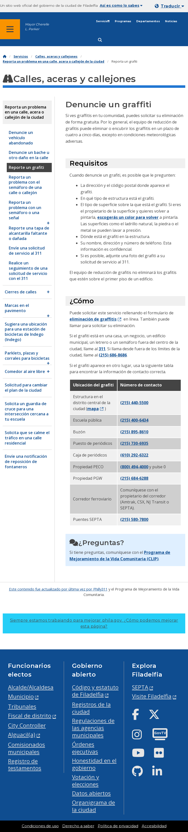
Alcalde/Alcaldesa (31, 687)
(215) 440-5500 (134, 402)
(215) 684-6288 (134, 478)
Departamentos (148, 21)
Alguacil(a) (21, 734)
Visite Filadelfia (152, 696)
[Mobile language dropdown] (170, 6)
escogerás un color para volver (127, 217)
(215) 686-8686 (113, 355)
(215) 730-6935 (134, 443)
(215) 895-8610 (134, 432)
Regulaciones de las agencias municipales (93, 728)
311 (102, 349)
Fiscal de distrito (29, 715)
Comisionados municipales (26, 748)
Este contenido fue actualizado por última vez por (51, 589)
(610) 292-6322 (134, 455)
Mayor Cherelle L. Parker (37, 26)
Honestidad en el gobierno (94, 764)
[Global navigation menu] (10, 29)
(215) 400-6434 (134, 420)
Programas (123, 21)
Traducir (172, 6)
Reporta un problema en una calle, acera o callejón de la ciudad (53, 61)
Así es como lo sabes (121, 5)
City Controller (27, 725)
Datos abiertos (91, 793)
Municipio (21, 696)
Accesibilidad (154, 826)
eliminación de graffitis (93, 319)
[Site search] (100, 40)
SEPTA (140, 687)
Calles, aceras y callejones (56, 56)
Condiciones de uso (40, 826)
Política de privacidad (118, 826)
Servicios (103, 21)
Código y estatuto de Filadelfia (95, 690)
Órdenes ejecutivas (85, 747)
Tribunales (22, 706)
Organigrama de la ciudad (93, 806)
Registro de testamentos (24, 764)
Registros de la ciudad (91, 708)
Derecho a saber (78, 826)
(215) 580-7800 (134, 519)
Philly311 (100, 589)
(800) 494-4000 (134, 467)
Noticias (171, 21)
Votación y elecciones (85, 780)
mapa (93, 408)
